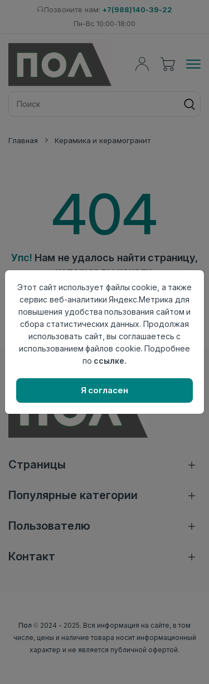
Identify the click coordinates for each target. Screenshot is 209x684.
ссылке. (110, 360)
